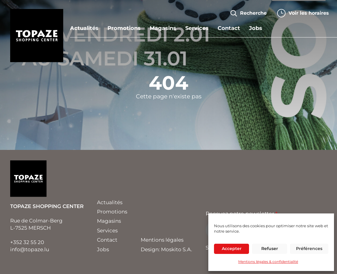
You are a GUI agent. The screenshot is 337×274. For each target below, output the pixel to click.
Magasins (163, 28)
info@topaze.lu (29, 249)
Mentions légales (162, 240)
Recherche (253, 13)
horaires (309, 13)
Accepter (232, 248)
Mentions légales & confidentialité (268, 261)
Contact (229, 28)
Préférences (309, 248)
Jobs (255, 28)
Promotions (124, 28)
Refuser (269, 248)
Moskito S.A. (176, 249)
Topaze (36, 35)
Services (197, 28)
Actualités (84, 28)
